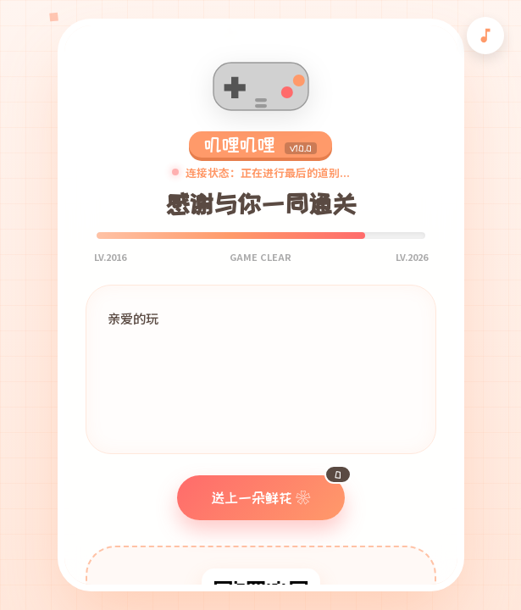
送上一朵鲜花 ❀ (278, 490)
